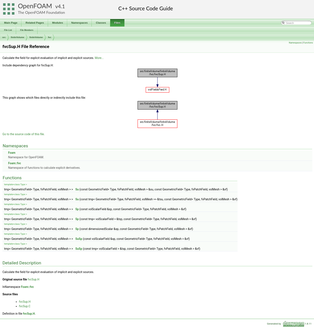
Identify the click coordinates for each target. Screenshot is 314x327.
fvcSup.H (33, 279)
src (4, 37)
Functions (308, 42)
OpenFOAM (35, 6)
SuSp (78, 238)
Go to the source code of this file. (23, 134)
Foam (11, 152)
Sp (77, 209)
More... (99, 58)
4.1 (61, 6)
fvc (49, 37)
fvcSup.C (24, 306)
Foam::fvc (14, 163)
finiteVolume (17, 37)
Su (77, 189)
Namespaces (295, 42)
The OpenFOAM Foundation (41, 12)
